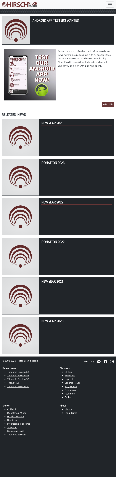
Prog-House (71, 386)
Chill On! (11, 409)
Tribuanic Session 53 (18, 375)
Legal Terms (71, 412)
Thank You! (13, 382)
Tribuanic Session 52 (18, 379)
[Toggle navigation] (110, 5)
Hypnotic (69, 379)
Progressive (70, 389)
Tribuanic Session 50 (18, 386)
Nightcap (12, 420)
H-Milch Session (15, 416)
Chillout (68, 371)
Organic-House (72, 382)
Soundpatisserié (15, 430)
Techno (68, 397)
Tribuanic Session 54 (18, 371)
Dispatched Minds (16, 412)
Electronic (70, 375)
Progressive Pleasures (18, 423)
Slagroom (12, 427)
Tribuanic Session (16, 434)
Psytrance (70, 393)
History (68, 409)
